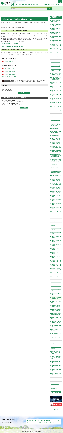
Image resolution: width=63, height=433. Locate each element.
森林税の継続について (55, 135)
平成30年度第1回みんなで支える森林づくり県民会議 (56, 180)
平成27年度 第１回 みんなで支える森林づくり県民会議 (56, 286)
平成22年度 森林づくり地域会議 (56, 91)
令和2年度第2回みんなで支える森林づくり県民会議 (56, 334)
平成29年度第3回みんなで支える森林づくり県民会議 (56, 66)
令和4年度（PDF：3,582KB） (10, 74)
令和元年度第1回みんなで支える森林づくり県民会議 (56, 306)
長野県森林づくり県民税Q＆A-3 (56, 370)
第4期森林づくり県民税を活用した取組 (56, 379)
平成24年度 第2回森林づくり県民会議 (56, 253)
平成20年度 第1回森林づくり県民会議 (56, 196)
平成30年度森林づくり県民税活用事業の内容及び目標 (56, 147)
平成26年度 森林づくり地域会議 (56, 107)
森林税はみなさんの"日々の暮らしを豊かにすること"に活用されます (56, 352)
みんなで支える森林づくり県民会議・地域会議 (14, 30)
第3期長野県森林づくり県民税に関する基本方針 (56, 132)
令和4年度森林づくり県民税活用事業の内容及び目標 (56, 338)
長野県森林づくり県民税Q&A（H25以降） (55, 21)
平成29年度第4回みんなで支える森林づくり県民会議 (56, 70)
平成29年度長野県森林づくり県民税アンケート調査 (56, 120)
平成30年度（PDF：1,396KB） (10, 68)
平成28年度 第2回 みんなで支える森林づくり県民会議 (56, 45)
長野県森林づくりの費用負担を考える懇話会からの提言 (56, 392)
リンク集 (29, 422)
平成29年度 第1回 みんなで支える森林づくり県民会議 (56, 57)
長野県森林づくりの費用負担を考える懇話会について (56, 151)
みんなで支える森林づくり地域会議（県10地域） (13, 46)
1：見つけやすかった (6, 104)
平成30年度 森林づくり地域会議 (56, 294)
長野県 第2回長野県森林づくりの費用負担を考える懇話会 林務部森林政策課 (56, 160)
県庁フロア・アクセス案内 (43, 422)
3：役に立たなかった (19, 101)
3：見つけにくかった (21, 104)
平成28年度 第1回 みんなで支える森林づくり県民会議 (56, 49)
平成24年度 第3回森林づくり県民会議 (56, 257)
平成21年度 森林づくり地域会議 (56, 87)
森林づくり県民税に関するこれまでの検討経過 (56, 384)
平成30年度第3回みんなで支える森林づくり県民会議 (56, 192)
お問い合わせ (52, 422)
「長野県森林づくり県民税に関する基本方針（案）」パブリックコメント (56, 124)
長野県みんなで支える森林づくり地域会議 (56, 33)
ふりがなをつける (36, 1)
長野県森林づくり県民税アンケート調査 (56, 25)
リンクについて (35, 422)
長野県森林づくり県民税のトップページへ (8, 76)
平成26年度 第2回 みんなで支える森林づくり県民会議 (56, 277)
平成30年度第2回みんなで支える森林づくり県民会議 (56, 188)
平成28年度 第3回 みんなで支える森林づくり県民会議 (56, 53)
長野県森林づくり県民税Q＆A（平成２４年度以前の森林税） (56, 357)
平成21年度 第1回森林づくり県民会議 (56, 216)
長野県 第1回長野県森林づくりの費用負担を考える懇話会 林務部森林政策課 (56, 155)
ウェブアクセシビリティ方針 (40, 420)
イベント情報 (55, 409)
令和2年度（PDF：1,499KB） (10, 71)
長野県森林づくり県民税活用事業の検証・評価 (56, 298)
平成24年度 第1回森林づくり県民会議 (56, 249)
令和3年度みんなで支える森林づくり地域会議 (56, 342)
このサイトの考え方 (31, 420)
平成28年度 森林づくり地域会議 (56, 116)
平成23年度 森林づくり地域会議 (56, 95)
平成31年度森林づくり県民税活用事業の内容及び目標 (56, 184)
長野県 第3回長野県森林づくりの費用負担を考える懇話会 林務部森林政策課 (56, 166)
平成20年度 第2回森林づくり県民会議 (56, 200)
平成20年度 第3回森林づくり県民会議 (56, 204)
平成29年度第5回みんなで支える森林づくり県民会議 (56, 74)
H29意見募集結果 (54, 128)
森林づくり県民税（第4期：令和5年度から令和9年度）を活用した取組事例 (56, 374)
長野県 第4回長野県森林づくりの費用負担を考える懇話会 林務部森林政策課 (56, 171)
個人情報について (49, 420)
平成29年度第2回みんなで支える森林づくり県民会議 (56, 62)
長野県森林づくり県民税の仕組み (56, 41)
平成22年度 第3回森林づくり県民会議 (56, 229)
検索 (60, 2)
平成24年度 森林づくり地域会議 (56, 99)
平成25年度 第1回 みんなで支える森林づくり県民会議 (56, 265)
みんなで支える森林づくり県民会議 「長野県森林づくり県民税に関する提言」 (56, 78)
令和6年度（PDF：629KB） (10, 61)
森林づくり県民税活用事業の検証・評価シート (14, 49)
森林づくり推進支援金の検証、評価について (56, 330)
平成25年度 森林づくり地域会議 (56, 103)
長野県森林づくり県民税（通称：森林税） (56, 17)
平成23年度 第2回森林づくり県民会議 (56, 237)
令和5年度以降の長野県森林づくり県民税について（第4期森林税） (56, 347)
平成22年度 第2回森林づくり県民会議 (56, 225)
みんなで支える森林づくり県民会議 (10, 43)
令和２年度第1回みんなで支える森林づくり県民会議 (56, 322)
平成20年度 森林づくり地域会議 (56, 83)
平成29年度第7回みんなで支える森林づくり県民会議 (56, 143)
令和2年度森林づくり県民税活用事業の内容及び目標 (56, 314)
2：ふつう (12, 101)
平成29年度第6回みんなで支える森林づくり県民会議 (56, 139)
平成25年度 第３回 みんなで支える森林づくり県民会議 (56, 269)
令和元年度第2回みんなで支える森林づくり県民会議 (56, 310)
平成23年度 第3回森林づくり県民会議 (56, 241)
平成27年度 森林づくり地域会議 (56, 111)
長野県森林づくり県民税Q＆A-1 (56, 362)
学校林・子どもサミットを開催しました (56, 318)
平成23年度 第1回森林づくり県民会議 (56, 233)
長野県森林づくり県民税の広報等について (56, 388)
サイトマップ (56, 420)
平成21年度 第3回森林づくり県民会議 (56, 208)
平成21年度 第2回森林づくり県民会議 (56, 212)
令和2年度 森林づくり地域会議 (56, 326)
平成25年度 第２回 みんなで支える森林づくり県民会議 (56, 261)
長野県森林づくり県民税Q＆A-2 (56, 366)
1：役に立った (5, 101)
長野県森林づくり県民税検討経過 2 (56, 37)
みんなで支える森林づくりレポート (56, 176)
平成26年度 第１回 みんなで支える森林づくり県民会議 (56, 273)
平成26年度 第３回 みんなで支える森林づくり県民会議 (56, 281)
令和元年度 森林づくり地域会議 (56, 302)
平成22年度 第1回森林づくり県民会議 (56, 220)
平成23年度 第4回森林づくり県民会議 (56, 245)
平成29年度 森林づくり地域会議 (56, 290)
